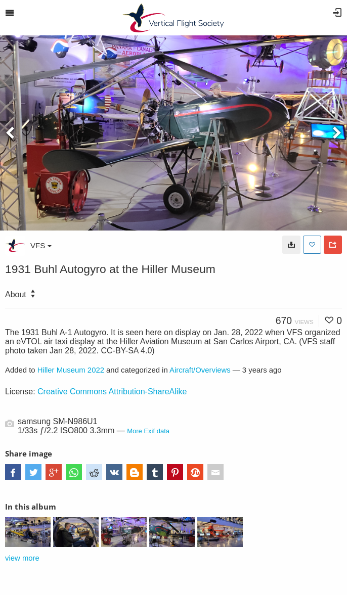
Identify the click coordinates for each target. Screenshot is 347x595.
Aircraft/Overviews (200, 370)
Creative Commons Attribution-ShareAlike (112, 391)
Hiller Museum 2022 (70, 370)
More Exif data (148, 431)
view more (22, 558)
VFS (41, 245)
